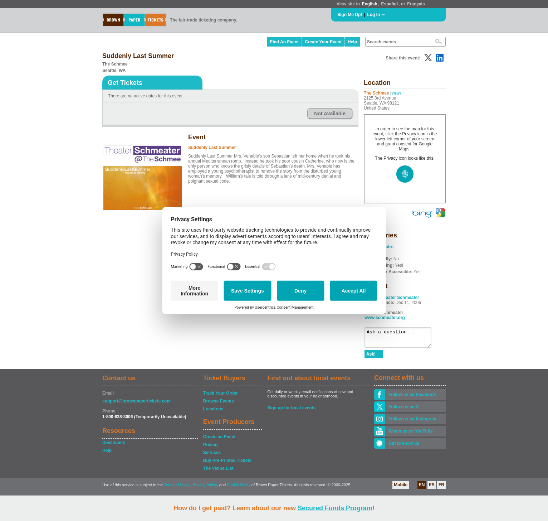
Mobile (400, 488)
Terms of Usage (177, 488)
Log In (373, 14)
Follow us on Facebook (412, 397)
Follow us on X (403, 410)
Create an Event (219, 440)
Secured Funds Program (335, 508)
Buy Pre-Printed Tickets (227, 463)
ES (432, 488)
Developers (114, 445)
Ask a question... (401, 339)
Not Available (330, 113)
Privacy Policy (205, 488)
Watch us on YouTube (410, 434)
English (369, 3)
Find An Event (284, 41)
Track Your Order (220, 396)
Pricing (210, 447)
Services (212, 455)
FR (441, 488)
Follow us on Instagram (412, 422)
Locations (213, 412)
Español (389, 3)
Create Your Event (323, 41)
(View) (395, 93)
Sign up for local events (291, 411)
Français (416, 3)
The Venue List (218, 471)
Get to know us (403, 446)
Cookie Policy (238, 488)
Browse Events (218, 404)
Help (352, 41)
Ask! (371, 357)
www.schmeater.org (384, 317)
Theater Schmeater (400, 297)
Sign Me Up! (349, 14)
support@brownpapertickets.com (136, 404)
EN (422, 488)
